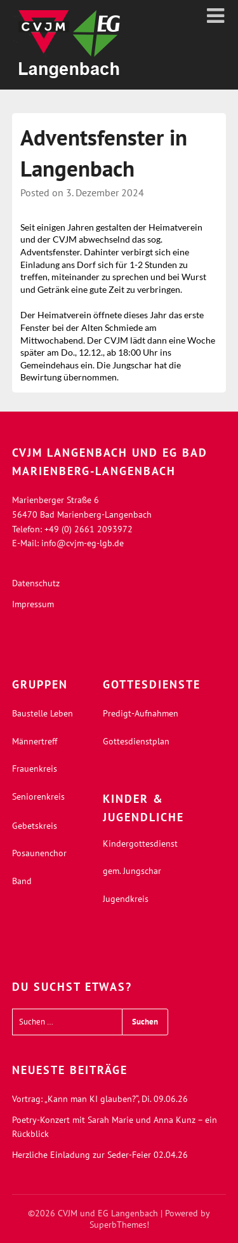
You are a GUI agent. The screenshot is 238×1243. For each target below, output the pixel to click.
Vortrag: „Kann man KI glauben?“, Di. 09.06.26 (100, 1099)
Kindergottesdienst (140, 843)
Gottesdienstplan (136, 741)
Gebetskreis (34, 825)
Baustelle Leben (42, 713)
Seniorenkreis (38, 796)
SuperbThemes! (119, 1224)
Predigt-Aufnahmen (140, 713)
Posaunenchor (39, 853)
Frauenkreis (34, 768)
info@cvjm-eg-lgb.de (82, 543)
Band (22, 881)
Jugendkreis (126, 898)
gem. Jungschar (132, 871)
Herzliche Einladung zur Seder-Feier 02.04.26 (100, 1154)
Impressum (33, 604)
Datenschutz (36, 583)
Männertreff (34, 741)
